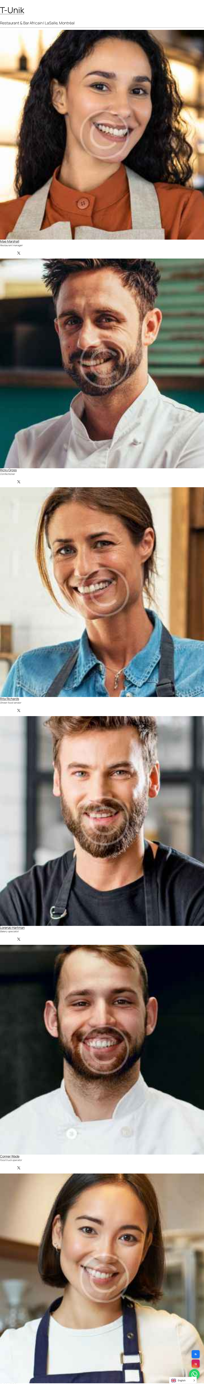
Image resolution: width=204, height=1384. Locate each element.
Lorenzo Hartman (12, 927)
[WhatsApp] (194, 1374)
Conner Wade (9, 1156)
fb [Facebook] (196, 1354)
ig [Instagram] (196, 1363)
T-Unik (12, 10)
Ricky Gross (8, 470)
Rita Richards (9, 698)
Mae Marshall (9, 241)
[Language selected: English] (183, 1380)
